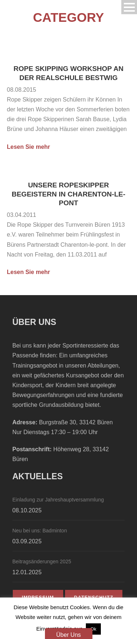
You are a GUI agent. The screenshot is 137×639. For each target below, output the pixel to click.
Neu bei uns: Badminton (39, 530)
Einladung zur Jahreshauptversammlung (58, 500)
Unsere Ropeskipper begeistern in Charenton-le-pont (68, 194)
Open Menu (129, 7)
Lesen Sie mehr (28, 147)
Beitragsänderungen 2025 (41, 561)
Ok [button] (93, 629)
